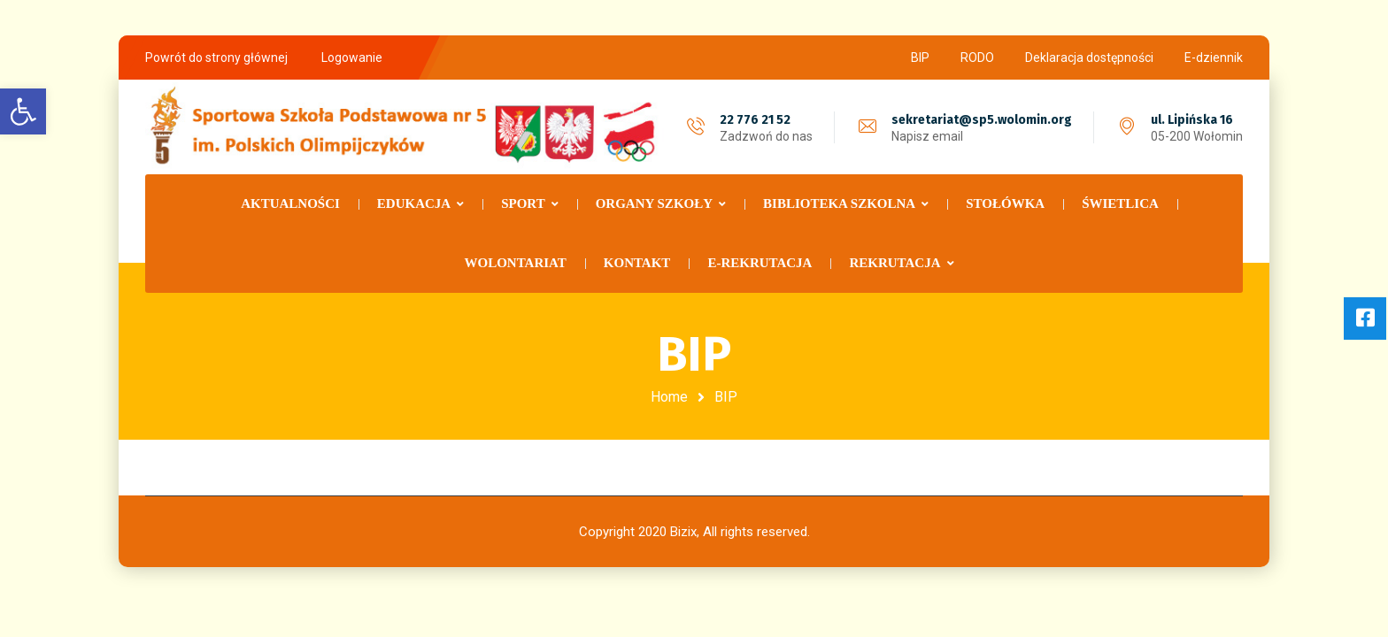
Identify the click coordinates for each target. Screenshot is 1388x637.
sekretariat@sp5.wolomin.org (981, 119)
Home (669, 396)
